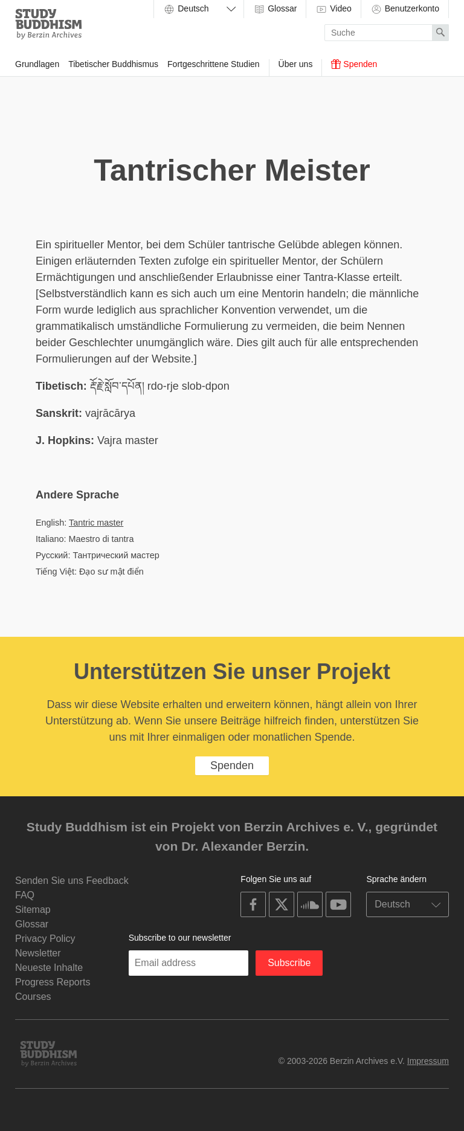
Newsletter (38, 953)
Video (333, 9)
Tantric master (96, 522)
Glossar (275, 9)
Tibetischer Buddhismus (113, 64)
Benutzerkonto (404, 9)
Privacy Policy (45, 938)
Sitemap (33, 909)
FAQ (24, 895)
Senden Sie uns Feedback (72, 880)
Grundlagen (37, 64)
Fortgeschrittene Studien (213, 64)
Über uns (296, 64)
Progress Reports (53, 982)
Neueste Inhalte (49, 967)
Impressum (428, 1061)
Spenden (354, 64)
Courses (33, 996)
